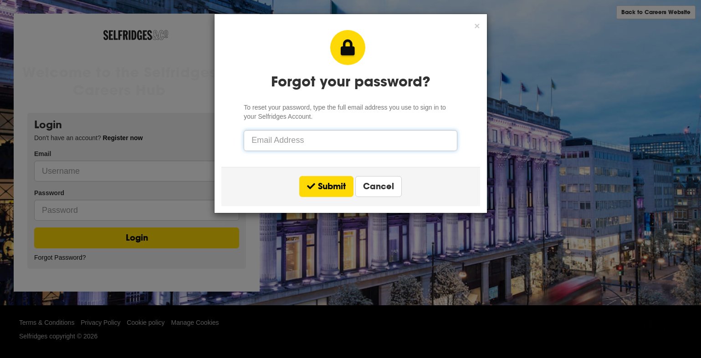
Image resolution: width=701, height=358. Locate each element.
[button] (477, 25)
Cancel (378, 186)
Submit (326, 186)
